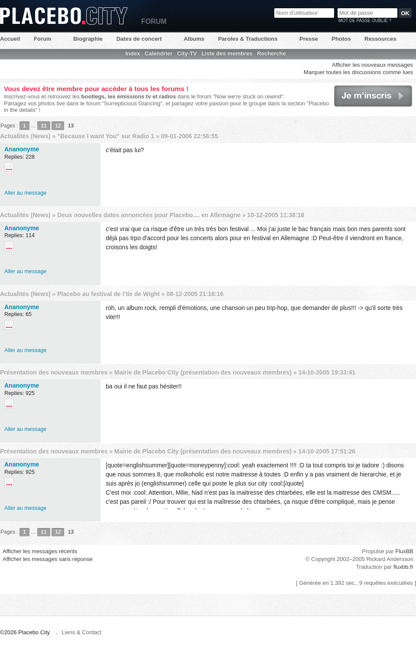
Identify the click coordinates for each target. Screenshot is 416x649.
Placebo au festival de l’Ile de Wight (108, 293)
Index (132, 53)
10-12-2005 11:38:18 (276, 215)
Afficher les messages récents (40, 551)
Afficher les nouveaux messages (372, 65)
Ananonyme (21, 149)
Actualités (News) (25, 136)
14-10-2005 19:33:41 (327, 372)
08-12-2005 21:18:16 (195, 293)
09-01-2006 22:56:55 (189, 136)
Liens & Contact (81, 632)
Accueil (10, 39)
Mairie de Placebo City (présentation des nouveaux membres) (203, 372)
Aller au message (25, 193)
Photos (341, 39)
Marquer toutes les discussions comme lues (358, 72)
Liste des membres (227, 53)
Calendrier (158, 53)
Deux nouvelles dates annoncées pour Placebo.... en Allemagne (148, 215)
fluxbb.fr (403, 567)
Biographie (88, 39)
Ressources (380, 39)
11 (43, 126)
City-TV (187, 53)
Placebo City (63, 16)
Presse (308, 39)
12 (58, 126)
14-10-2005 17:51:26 (327, 451)
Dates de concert (139, 39)
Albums (194, 39)
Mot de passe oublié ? (364, 20)
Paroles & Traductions (247, 39)
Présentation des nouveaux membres (53, 372)
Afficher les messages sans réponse (48, 559)
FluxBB (404, 551)
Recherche (271, 53)
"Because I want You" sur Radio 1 (105, 136)
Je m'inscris (373, 96)
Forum (42, 39)
